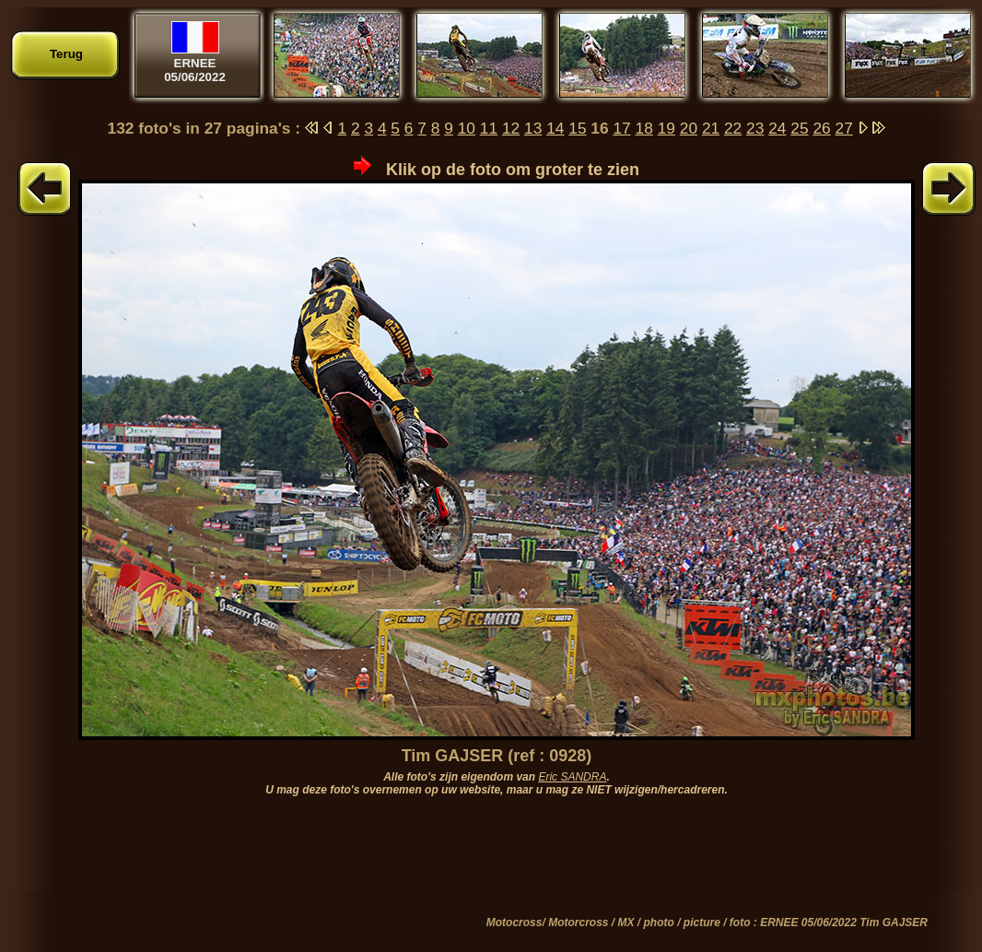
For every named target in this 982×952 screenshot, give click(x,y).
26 (821, 128)
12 (511, 128)
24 (777, 128)
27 (844, 128)
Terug (66, 54)
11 (488, 128)
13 (533, 128)
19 (666, 128)
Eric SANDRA (572, 776)
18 (644, 128)
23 (755, 128)
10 (466, 128)
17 (621, 128)
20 (688, 128)
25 (799, 128)
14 (555, 128)
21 (710, 128)
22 (733, 128)
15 (577, 128)
